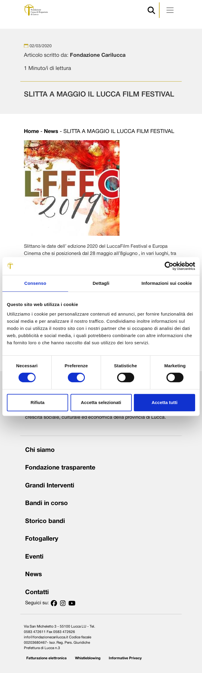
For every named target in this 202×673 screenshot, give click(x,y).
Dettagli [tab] (101, 283)
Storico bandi (45, 521)
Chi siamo (40, 450)
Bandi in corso (46, 503)
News (51, 131)
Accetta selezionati (101, 402)
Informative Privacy (125, 658)
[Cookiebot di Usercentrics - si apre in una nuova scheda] (169, 265)
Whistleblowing (87, 658)
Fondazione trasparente (60, 468)
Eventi (34, 557)
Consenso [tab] (35, 283)
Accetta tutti (164, 402)
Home (31, 131)
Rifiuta (37, 402)
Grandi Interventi (49, 486)
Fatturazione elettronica (46, 658)
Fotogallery (41, 539)
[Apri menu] (170, 10)
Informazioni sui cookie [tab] (167, 283)
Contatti (37, 592)
